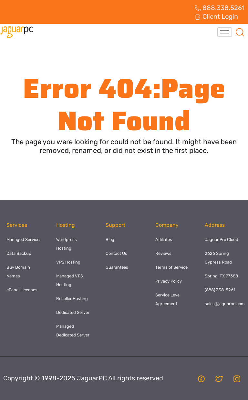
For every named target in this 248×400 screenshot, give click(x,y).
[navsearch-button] (239, 31)
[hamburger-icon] (224, 32)
